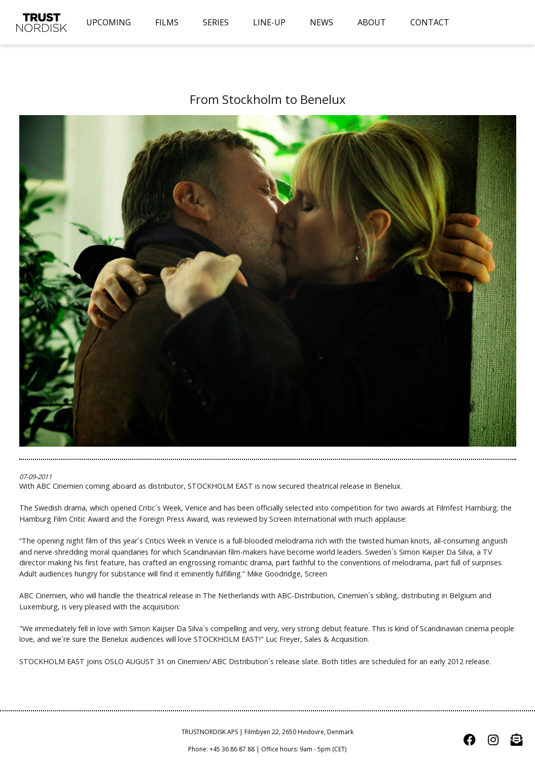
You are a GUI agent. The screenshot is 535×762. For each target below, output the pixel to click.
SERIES (216, 22)
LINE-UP (269, 22)
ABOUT (372, 22)
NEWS (321, 22)
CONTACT (429, 22)
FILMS (167, 22)
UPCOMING (108, 22)
